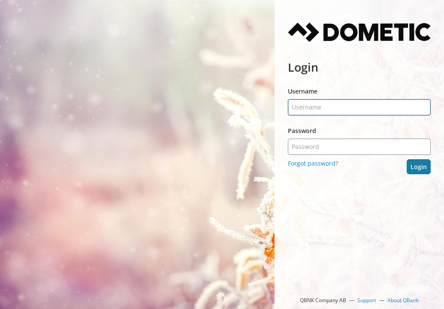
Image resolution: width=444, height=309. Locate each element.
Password (302, 131)
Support (366, 300)
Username (302, 91)
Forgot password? (313, 163)
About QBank (403, 300)
